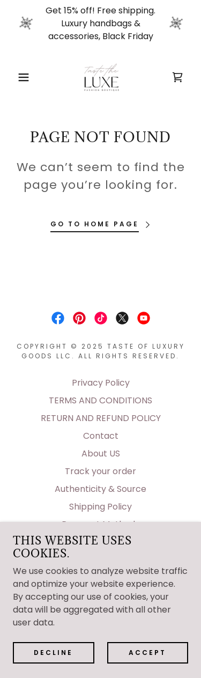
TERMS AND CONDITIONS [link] (100, 400)
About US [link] (100, 453)
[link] (100, 77)
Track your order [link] (100, 471)
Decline (53, 652)
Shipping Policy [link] (100, 506)
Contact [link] (100, 436)
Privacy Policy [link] (101, 383)
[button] (16, 77)
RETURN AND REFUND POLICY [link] (101, 418)
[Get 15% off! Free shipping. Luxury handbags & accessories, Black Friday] (100, 23)
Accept (147, 652)
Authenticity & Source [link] (100, 489)
